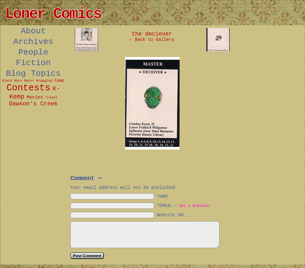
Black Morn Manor (18, 81)
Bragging (44, 81)
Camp (59, 80)
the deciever (152, 34)
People (33, 52)
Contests (28, 88)
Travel (51, 97)
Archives (33, 41)
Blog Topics (33, 73)
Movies (34, 97)
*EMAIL (183, 205)
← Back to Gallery (152, 39)
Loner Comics (53, 14)
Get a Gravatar (194, 206)
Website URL (171, 215)
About (33, 31)
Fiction (33, 63)
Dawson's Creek (33, 103)
